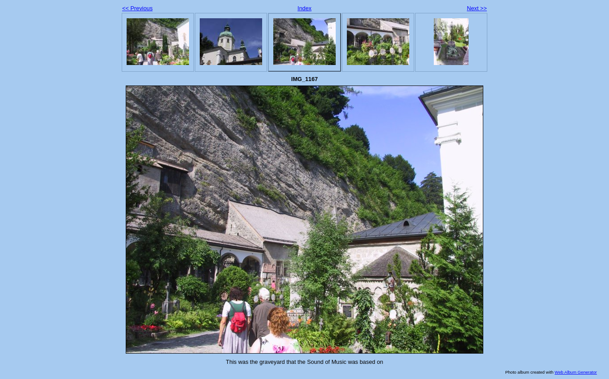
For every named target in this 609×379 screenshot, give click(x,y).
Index (304, 8)
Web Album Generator (576, 372)
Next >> (477, 8)
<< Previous (137, 8)
